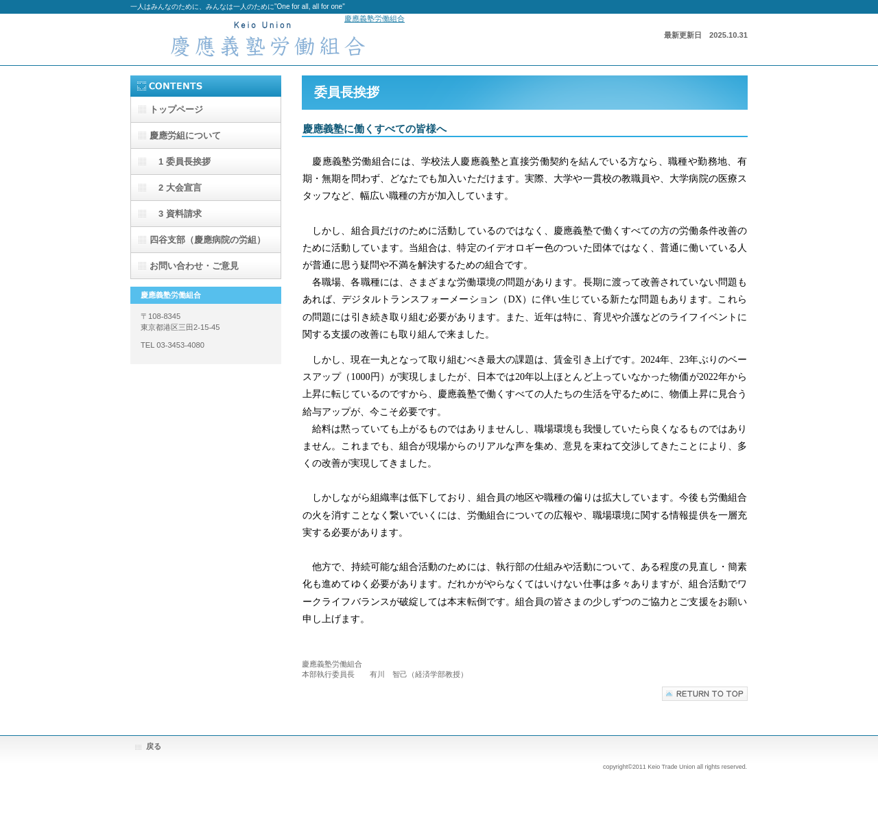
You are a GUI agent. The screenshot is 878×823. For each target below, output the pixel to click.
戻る (153, 746)
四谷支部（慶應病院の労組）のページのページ (207, 243)
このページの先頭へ (705, 694)
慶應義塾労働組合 (374, 18)
